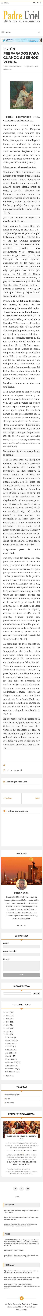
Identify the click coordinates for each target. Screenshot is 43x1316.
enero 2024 (9, 1037)
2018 (8, 1016)
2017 (8, 1012)
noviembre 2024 (11, 1069)
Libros (7, 1099)
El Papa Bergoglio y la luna (14, 1250)
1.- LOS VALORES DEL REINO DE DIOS (21, 1150)
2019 (8, 1019)
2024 (8, 1034)
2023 (8, 1031)
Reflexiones (9, 1103)
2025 (8, 1076)
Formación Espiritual (12, 1095)
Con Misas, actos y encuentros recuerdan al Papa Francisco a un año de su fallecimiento (21, 1278)
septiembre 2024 (11, 1062)
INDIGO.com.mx (21, 1310)
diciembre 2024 (11, 1072)
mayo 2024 (9, 1050)
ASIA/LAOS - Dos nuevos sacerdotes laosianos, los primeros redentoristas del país (21, 1256)
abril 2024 (9, 1046)
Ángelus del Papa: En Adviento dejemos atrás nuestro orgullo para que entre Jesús (20, 1225)
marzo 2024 (9, 1043)
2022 (8, 1028)
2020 (8, 1022)
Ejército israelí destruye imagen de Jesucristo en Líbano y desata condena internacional (21, 1272)
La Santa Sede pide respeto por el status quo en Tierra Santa (21, 1211)
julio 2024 (8, 1056)
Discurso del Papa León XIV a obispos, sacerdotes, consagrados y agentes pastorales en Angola (22, 1286)
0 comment (7, 69)
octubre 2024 (10, 1065)
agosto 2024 (9, 1059)
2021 (8, 1025)
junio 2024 (9, 1053)
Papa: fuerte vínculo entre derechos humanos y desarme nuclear (21, 1218)
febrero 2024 (10, 1040)
